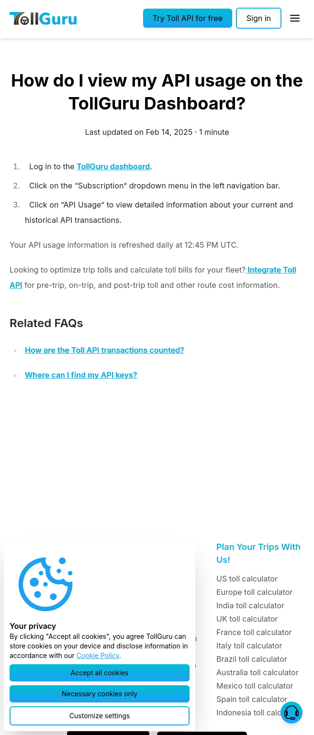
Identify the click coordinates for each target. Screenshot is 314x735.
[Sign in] (258, 18)
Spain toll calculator (251, 699)
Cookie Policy (98, 655)
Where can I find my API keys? (81, 375)
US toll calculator (247, 578)
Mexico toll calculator (254, 686)
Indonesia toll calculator (259, 712)
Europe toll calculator (254, 592)
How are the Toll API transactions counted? (104, 350)
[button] (187, 18)
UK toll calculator (247, 619)
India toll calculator (250, 605)
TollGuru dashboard (113, 166)
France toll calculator (254, 632)
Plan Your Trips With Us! (258, 553)
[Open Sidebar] (294, 18)
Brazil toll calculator (251, 659)
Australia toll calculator (257, 672)
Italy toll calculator (249, 645)
